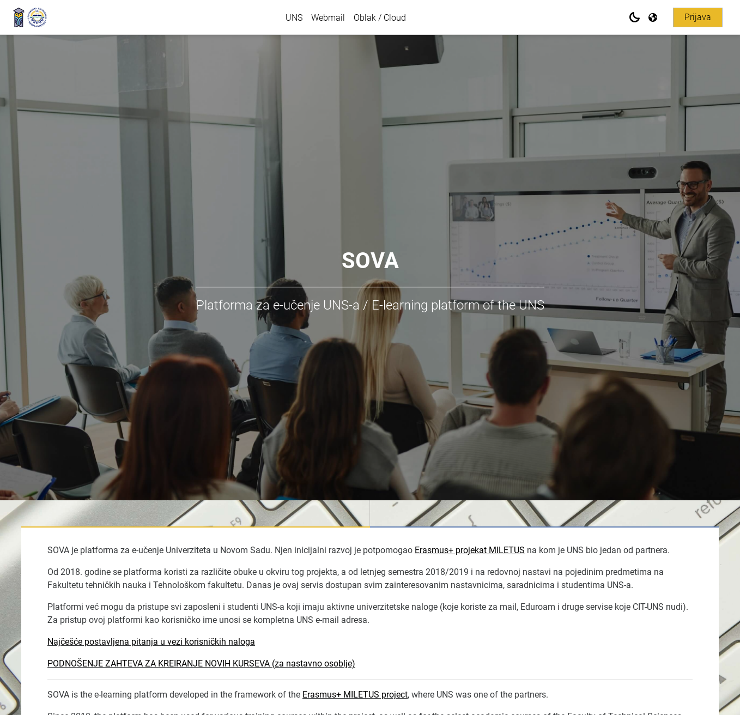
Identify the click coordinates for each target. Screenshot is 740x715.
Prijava (697, 17)
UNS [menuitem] (294, 18)
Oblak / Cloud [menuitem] (380, 18)
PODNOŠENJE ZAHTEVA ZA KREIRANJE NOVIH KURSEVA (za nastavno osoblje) (201, 663)
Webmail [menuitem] (328, 18)
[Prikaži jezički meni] (654, 17)
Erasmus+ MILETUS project (355, 694)
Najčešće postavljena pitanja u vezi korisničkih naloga (151, 642)
